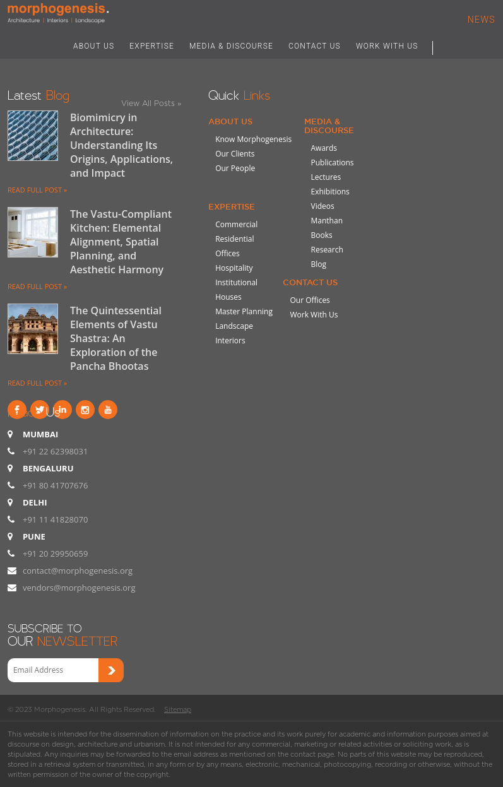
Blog (319, 264)
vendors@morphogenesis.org (79, 587)
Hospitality (233, 268)
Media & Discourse (329, 125)
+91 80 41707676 (55, 485)
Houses (228, 297)
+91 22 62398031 (55, 451)
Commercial (236, 224)
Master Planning (244, 311)
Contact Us (310, 282)
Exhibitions (330, 191)
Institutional (236, 282)
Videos (322, 206)
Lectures (326, 177)
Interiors (230, 340)
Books (322, 235)
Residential (234, 239)
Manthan (327, 220)
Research (327, 249)
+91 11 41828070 (55, 519)
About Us (230, 121)
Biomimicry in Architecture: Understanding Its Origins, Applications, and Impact (121, 145)
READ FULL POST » (37, 189)
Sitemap (177, 709)
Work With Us (314, 314)
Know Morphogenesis (253, 139)
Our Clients (234, 153)
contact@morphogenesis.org (78, 570)
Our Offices (309, 300)
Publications (332, 162)
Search (445, 45)
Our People (235, 168)
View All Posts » (151, 103)
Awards (324, 148)
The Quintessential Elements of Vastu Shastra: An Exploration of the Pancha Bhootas (116, 338)
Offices (227, 253)
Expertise (231, 206)
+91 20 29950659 (55, 553)
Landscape (234, 326)
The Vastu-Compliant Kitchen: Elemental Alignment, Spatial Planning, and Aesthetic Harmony (121, 241)
